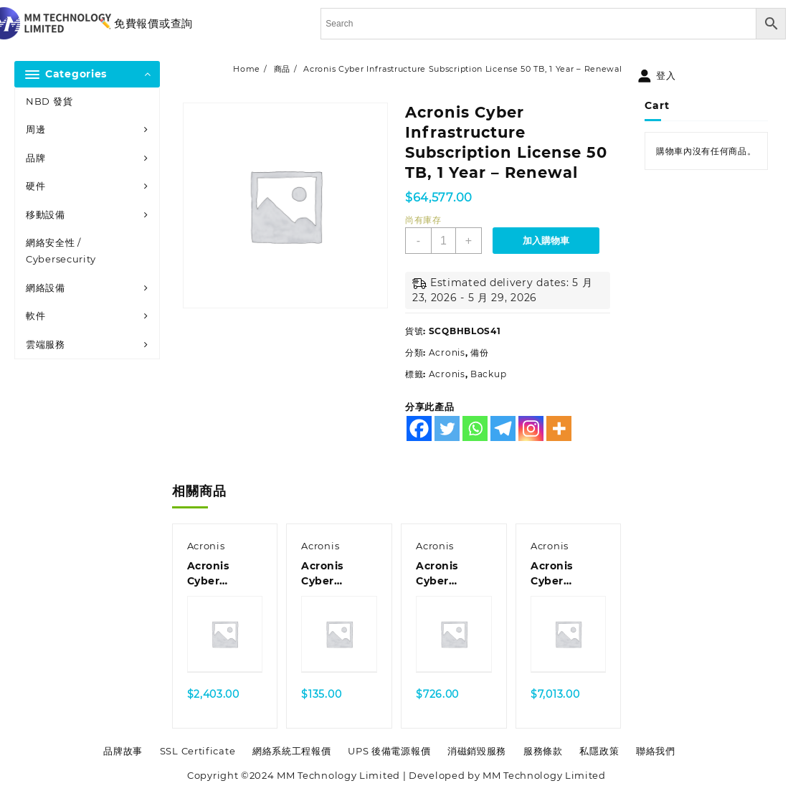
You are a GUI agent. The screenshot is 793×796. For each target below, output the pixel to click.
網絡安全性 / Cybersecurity (61, 251)
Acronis (447, 352)
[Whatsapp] (475, 428)
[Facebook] (419, 428)
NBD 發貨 (49, 101)
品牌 (35, 158)
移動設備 (45, 214)
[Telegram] (503, 428)
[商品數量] (443, 240)
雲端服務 (45, 344)
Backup (488, 374)
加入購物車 (546, 240)
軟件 (35, 315)
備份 (479, 352)
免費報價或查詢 (153, 23)
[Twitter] (447, 428)
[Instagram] (530, 428)
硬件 (35, 185)
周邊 (35, 129)
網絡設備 (45, 287)
